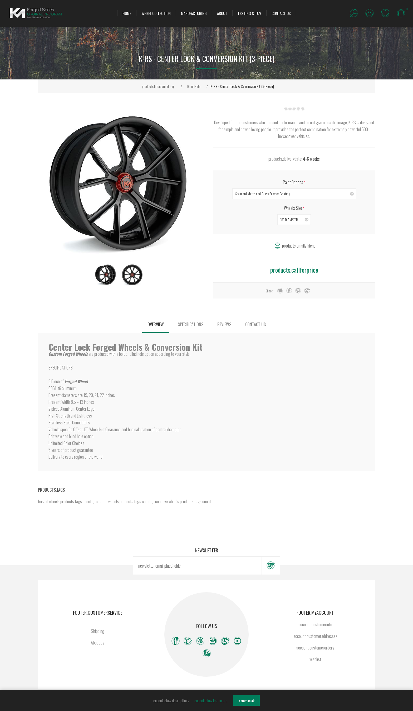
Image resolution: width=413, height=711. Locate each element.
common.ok (246, 700)
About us (97, 642)
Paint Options (293, 182)
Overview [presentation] (156, 324)
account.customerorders (315, 647)
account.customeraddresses (315, 636)
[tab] (155, 324)
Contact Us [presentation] (255, 324)
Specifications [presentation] (190, 324)
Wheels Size (293, 208)
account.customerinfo (315, 624)
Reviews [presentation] (224, 324)
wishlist (385, 13)
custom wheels (107, 501)
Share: (270, 290)
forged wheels (49, 501)
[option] (105, 275)
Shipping (97, 631)
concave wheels (167, 501)
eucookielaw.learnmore (210, 700)
